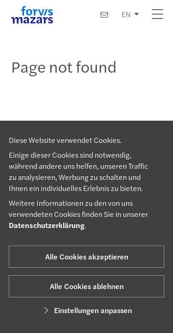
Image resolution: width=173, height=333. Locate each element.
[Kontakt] (104, 14)
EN (126, 14)
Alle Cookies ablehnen (87, 286)
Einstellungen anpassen (86, 310)
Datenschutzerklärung (46, 225)
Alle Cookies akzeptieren (86, 256)
